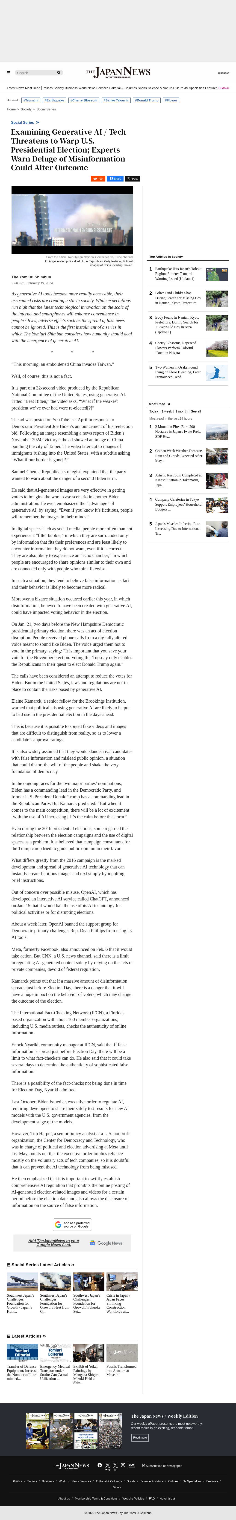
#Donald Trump (147, 100)
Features (211, 88)
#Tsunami (31, 100)
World (83, 88)
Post (100, 178)
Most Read (32, 88)
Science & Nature (160, 88)
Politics (48, 88)
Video (117, 1487)
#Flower (171, 100)
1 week (167, 411)
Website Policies (133, 1498)
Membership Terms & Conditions (96, 1498)
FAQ (152, 1498)
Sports (142, 88)
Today (153, 411)
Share (117, 178)
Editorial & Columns (123, 88)
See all (196, 411)
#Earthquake (54, 100)
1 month (181, 411)
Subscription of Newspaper (162, 1466)
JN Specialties (194, 88)
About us (64, 1498)
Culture (178, 88)
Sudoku (223, 88)
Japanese (223, 73)
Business (71, 88)
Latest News (15, 88)
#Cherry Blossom (84, 100)
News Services (98, 88)
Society (58, 88)
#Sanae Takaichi (116, 100)
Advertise (167, 1498)
